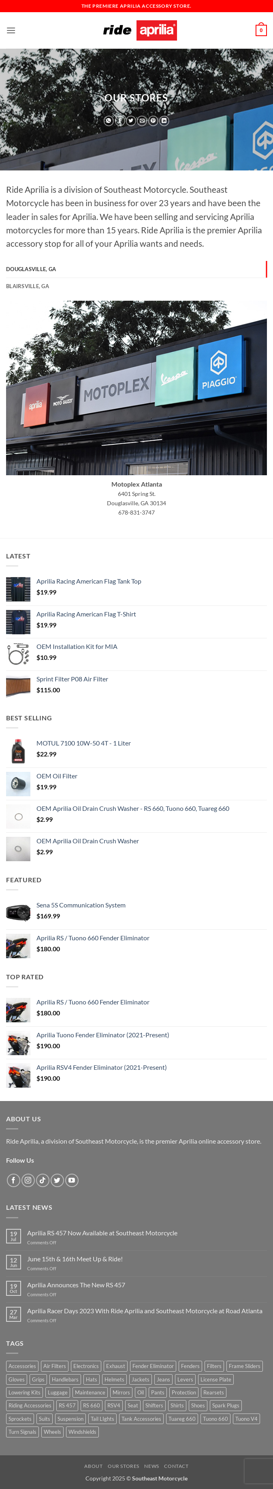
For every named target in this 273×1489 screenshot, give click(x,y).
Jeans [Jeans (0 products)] (163, 1379)
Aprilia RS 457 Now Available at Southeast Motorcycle (102, 1233)
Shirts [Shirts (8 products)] (177, 1405)
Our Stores (123, 1466)
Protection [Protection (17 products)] (184, 1392)
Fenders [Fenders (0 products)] (190, 1366)
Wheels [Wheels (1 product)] (52, 1432)
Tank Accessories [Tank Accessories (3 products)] (141, 1419)
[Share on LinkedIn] (164, 121)
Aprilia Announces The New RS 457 (76, 1285)
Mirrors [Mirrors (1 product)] (121, 1392)
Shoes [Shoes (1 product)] (198, 1405)
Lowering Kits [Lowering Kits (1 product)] (25, 1392)
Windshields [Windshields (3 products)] (82, 1432)
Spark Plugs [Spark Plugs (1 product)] (225, 1405)
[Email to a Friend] (142, 121)
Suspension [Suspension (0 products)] (70, 1419)
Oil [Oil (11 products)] (140, 1392)
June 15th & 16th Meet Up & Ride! (75, 1259)
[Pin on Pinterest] (153, 121)
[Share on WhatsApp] (109, 121)
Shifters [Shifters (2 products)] (154, 1405)
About (93, 1466)
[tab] (136, 269)
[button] (11, 30)
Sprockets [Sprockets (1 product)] (20, 1419)
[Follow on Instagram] (28, 1180)
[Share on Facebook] (120, 121)
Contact (176, 1466)
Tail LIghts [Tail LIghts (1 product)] (102, 1419)
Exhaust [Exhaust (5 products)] (115, 1366)
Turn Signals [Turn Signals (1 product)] (22, 1432)
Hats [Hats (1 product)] (91, 1379)
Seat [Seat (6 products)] (133, 1405)
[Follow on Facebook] (13, 1180)
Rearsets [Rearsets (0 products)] (213, 1392)
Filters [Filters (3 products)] (214, 1366)
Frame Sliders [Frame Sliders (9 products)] (244, 1366)
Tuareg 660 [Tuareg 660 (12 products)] (182, 1419)
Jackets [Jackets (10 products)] (140, 1379)
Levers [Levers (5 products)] (185, 1379)
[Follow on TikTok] (42, 1180)
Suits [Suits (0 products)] (44, 1419)
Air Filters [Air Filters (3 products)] (54, 1366)
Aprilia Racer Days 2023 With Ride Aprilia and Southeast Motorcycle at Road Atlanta (144, 1310)
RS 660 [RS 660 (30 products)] (91, 1405)
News (151, 1466)
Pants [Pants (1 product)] (157, 1392)
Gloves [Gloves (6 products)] (17, 1379)
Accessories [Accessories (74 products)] (22, 1366)
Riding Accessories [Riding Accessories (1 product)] (30, 1405)
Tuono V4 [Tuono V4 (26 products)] (246, 1419)
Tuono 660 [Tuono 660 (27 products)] (215, 1419)
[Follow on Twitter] (57, 1180)
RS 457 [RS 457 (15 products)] (67, 1405)
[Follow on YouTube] (72, 1180)
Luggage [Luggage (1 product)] (58, 1392)
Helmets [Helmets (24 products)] (114, 1379)
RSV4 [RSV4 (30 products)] (113, 1405)
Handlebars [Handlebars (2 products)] (65, 1379)
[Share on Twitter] (131, 121)
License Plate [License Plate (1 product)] (215, 1379)
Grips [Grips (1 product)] (38, 1379)
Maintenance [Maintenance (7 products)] (90, 1392)
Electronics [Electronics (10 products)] (86, 1366)
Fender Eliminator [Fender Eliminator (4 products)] (153, 1366)
